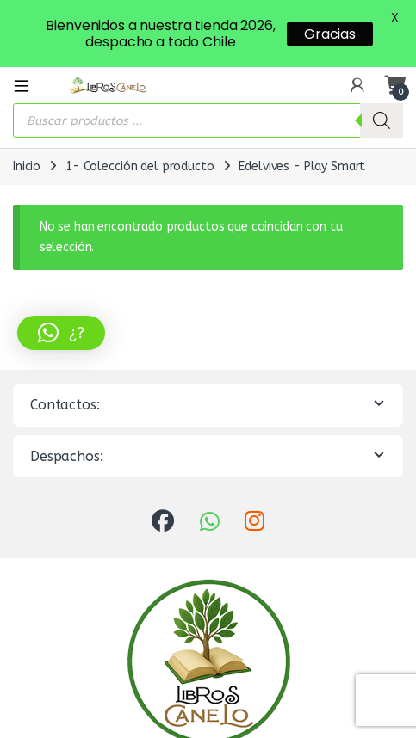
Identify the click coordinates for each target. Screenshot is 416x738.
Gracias (330, 34)
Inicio (26, 157)
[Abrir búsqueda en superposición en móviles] (208, 111)
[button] (61, 333)
